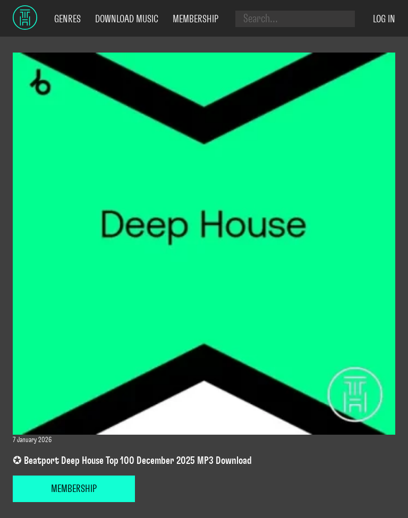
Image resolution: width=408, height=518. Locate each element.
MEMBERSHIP (74, 489)
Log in (384, 19)
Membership (195, 19)
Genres (67, 19)
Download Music (126, 19)
